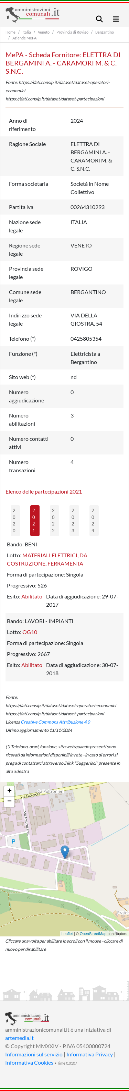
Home (10, 32)
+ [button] (9, 791)
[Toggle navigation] (99, 19)
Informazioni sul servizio (34, 1054)
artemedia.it (19, 1037)
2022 (53, 520)
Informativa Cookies (29, 1062)
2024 (93, 520)
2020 (14, 520)
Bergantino (104, 32)
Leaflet (67, 934)
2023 (73, 520)
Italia (26, 32)
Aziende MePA (24, 38)
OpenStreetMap (93, 934)
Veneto (44, 32)
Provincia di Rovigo (72, 32)
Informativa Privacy (89, 1054)
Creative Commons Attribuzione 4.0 (55, 722)
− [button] (9, 802)
